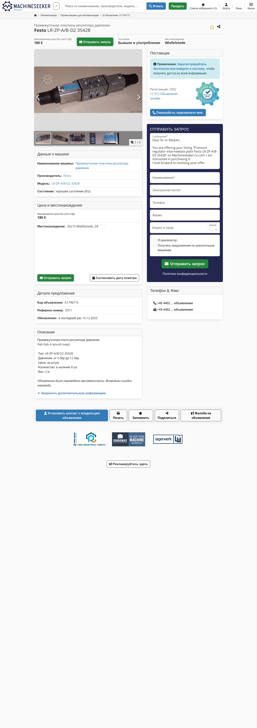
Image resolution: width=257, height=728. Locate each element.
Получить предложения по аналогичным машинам (186, 247)
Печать (118, 416)
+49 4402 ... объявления (173, 303)
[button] (251, 6)
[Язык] (239, 6)
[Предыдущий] (38, 97)
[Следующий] (138, 97)
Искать (156, 6)
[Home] (49, 15)
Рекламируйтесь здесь (128, 464)
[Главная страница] (35, 15)
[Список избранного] (203, 6)
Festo (67, 176)
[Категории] (56, 6)
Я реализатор (167, 240)
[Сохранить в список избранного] (212, 27)
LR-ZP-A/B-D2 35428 (66, 183)
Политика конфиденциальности (185, 274)
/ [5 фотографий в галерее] (136, 142)
